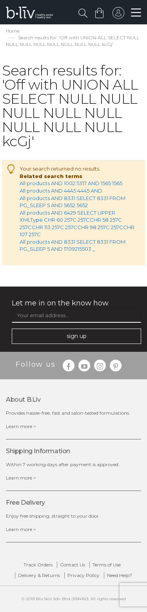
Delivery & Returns (39, 575)
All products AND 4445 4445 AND (61, 190)
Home (13, 31)
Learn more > (21, 426)
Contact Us (72, 565)
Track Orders (38, 565)
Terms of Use (107, 565)
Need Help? (119, 575)
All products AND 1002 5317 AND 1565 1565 (71, 183)
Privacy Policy (83, 575)
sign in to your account (118, 15)
